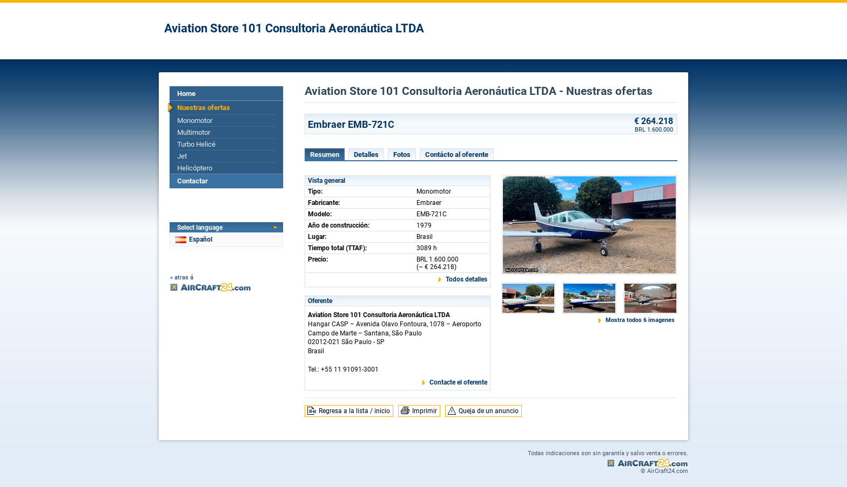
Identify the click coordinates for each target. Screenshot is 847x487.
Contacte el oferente (458, 382)
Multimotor (193, 132)
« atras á (181, 277)
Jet (182, 156)
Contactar (192, 181)
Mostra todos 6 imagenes (640, 320)
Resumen (324, 154)
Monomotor (194, 120)
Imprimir (424, 411)
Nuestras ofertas (203, 108)
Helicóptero (194, 168)
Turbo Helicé (196, 144)
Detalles (366, 154)
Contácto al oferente (456, 154)
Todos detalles (466, 279)
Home (186, 94)
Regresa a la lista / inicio (354, 411)
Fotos (402, 154)
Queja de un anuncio (489, 411)
